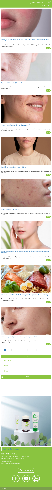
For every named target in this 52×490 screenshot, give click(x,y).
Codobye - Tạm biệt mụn (11, 449)
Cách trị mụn (7, 360)
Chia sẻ (5, 365)
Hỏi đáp (5, 371)
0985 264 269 (26, 470)
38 (29, 350)
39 (32, 350)
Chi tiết (48, 48)
